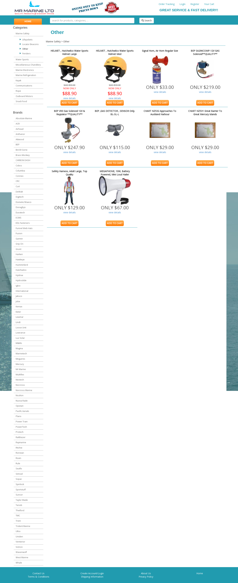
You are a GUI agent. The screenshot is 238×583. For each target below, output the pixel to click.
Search (146, 20)
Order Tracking (167, 4)
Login (182, 4)
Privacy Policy (146, 576)
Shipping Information (92, 576)
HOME (27, 21)
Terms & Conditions (38, 576)
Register (194, 4)
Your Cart (209, 4)
